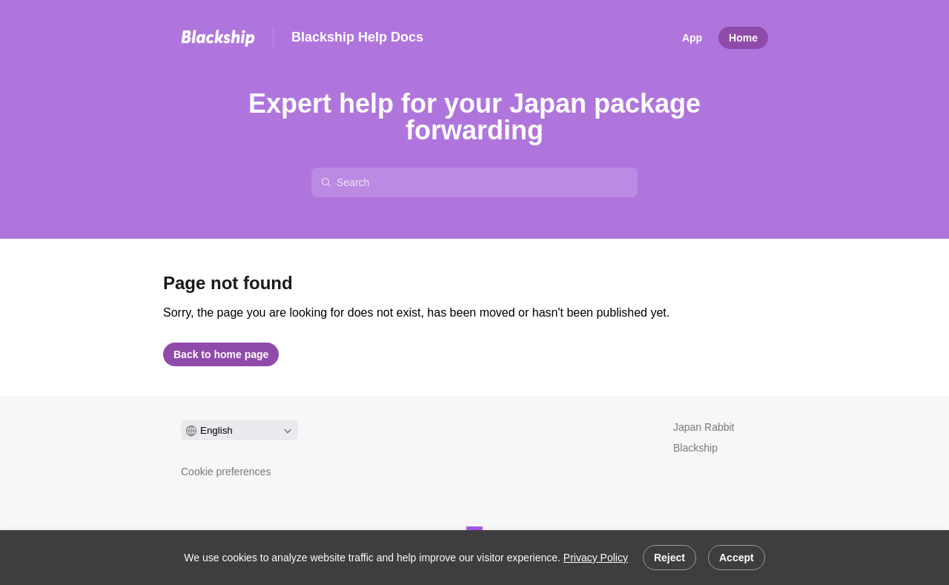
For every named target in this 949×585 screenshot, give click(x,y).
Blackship (695, 448)
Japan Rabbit (704, 427)
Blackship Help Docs (357, 37)
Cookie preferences (226, 471)
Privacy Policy (595, 557)
